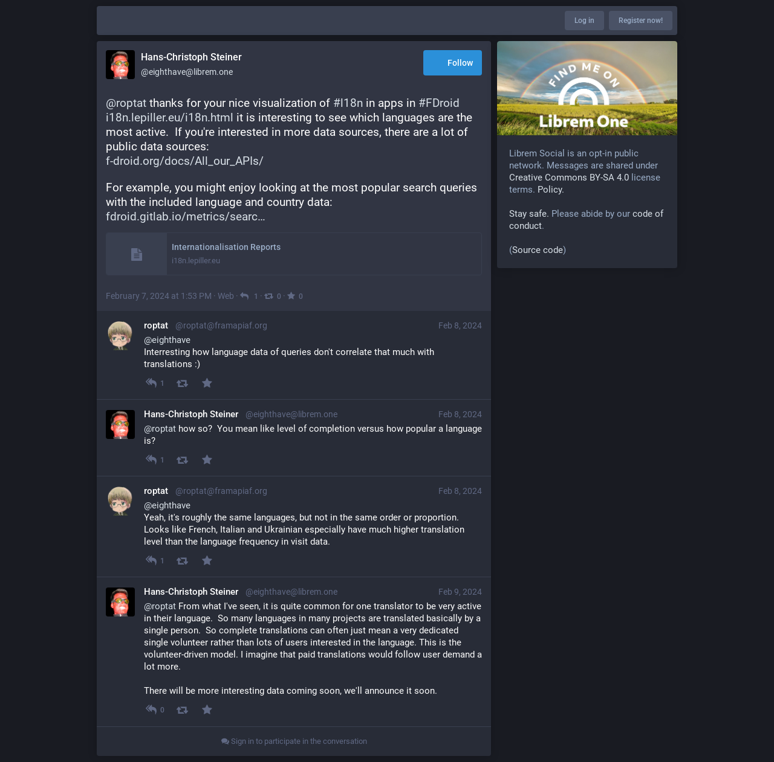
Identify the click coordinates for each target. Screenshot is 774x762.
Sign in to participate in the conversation (294, 741)
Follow (452, 63)
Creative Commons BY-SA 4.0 (569, 177)
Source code (537, 250)
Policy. (551, 189)
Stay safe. (529, 213)
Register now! (641, 20)
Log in (584, 20)
